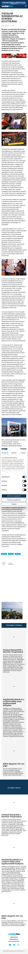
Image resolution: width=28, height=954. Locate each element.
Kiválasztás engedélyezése (14, 500)
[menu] (25, 6)
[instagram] (18, 945)
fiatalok (18, 554)
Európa (11, 554)
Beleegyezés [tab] (5, 452)
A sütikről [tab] (23, 452)
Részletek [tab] (14, 452)
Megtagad (14, 504)
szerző (9, 562)
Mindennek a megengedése (14, 495)
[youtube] (10, 945)
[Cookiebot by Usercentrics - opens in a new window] (20, 449)
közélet (4, 554)
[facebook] (14, 945)
